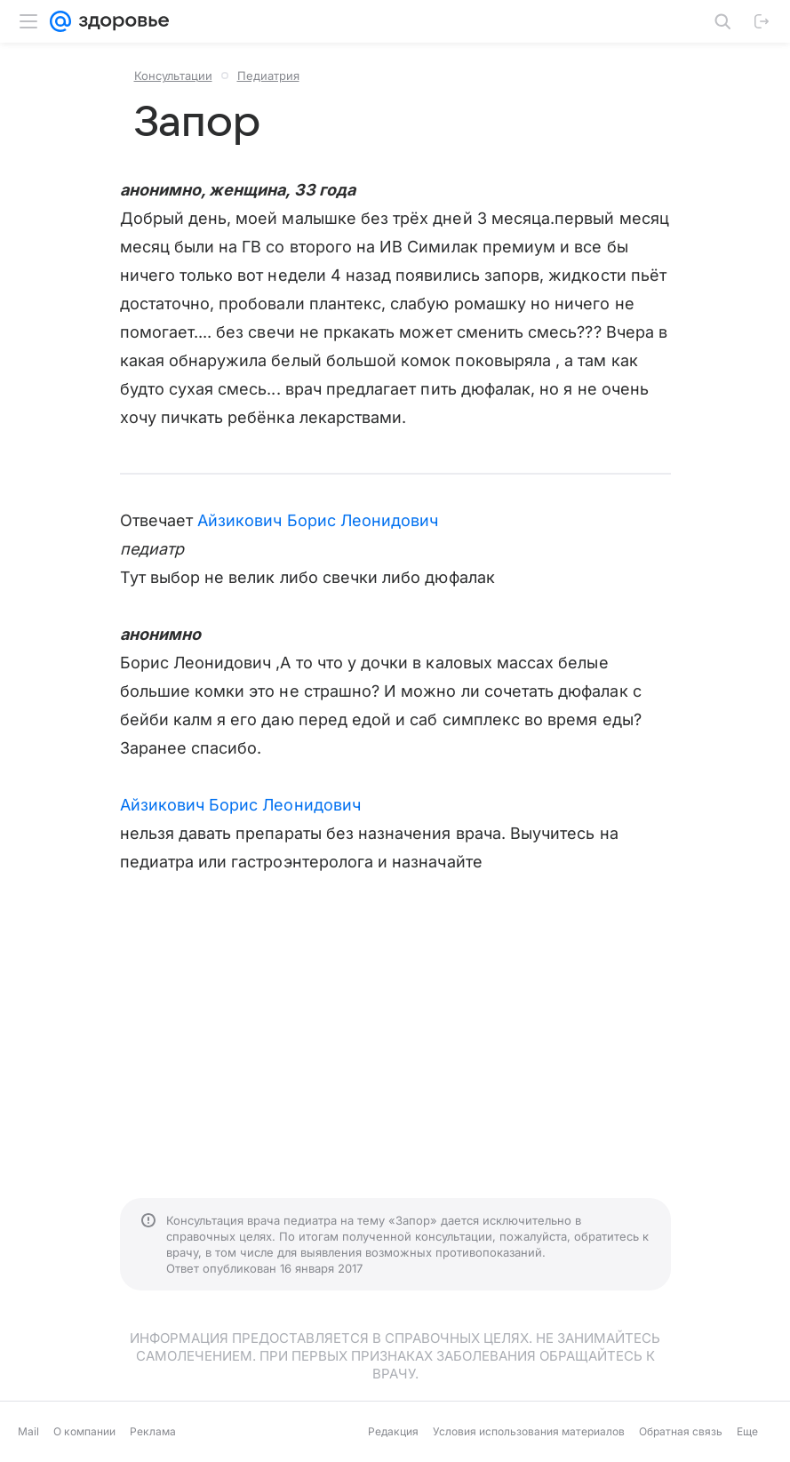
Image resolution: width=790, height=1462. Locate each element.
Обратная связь (680, 1431)
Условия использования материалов (529, 1431)
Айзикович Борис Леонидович (317, 520)
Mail (28, 1431)
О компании (84, 1431)
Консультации (173, 75)
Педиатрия (268, 75)
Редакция (393, 1431)
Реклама (153, 1431)
